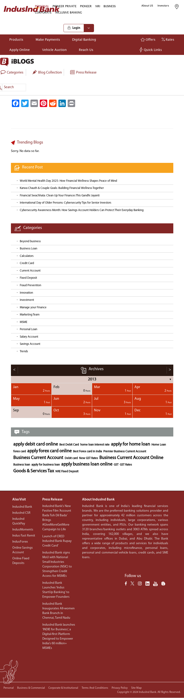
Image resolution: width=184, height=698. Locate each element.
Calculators (26, 256)
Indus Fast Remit (23, 535)
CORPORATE (43, 12)
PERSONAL (42, 6)
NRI (97, 6)
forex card (19, 451)
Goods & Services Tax (33, 471)
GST (116, 464)
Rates (168, 39)
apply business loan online (86, 464)
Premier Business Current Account (124, 451)
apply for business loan (45, 464)
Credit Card (27, 263)
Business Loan (28, 248)
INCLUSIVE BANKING (68, 12)
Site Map (136, 688)
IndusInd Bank (22, 507)
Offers (148, 39)
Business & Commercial (31, 688)
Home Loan (158, 444)
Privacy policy (120, 688)
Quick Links (151, 50)
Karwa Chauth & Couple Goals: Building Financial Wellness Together (62, 188)
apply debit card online (35, 444)
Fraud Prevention (30, 285)
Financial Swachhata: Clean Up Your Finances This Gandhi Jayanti (60, 195)
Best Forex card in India (87, 451)
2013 (92, 379)
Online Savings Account (22, 550)
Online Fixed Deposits (20, 561)
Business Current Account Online (131, 458)
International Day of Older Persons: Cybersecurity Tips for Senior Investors (65, 202)
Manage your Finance (33, 307)
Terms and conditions (95, 688)
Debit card (71, 458)
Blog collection (47, 72)
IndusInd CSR (21, 513)
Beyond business (30, 241)
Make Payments (48, 39)
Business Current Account (38, 458)
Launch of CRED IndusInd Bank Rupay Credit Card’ (57, 541)
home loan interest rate (95, 444)
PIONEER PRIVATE (65, 6)
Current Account (30, 270)
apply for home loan (130, 444)
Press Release (83, 72)
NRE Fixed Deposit (66, 471)
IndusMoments (22, 529)
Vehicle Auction (54, 50)
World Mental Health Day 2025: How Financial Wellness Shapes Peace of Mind (68, 180)
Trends (24, 351)
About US (147, 5)
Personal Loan (28, 329)
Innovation (26, 292)
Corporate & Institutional (63, 688)
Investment (27, 300)
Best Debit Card (69, 444)
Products (16, 39)
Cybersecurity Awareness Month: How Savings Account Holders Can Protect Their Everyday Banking (82, 210)
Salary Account (29, 336)
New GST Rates (88, 458)
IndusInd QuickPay (18, 521)
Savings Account (30, 344)
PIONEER (86, 6)
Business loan (21, 464)
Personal (8, 688)
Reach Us (86, 50)
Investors (163, 5)
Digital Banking (84, 39)
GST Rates (126, 464)
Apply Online (19, 50)
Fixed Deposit (28, 277)
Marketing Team (30, 314)
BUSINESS (110, 6)
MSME (23, 322)
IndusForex (20, 542)
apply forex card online (49, 451)
